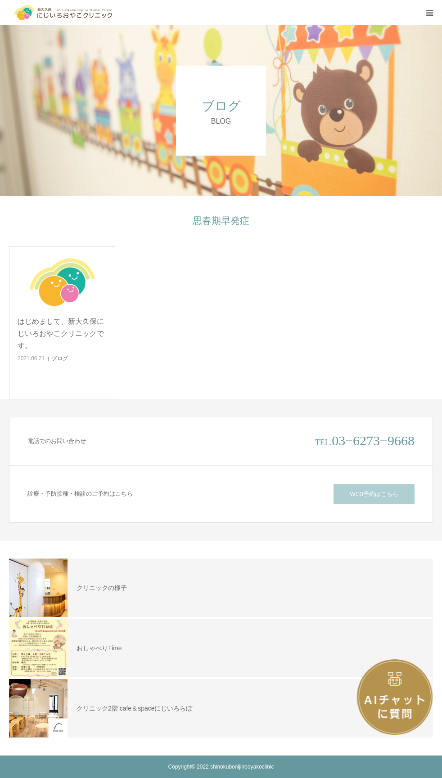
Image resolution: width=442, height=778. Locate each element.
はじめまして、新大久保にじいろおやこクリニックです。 (61, 333)
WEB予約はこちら (374, 494)
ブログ (60, 358)
